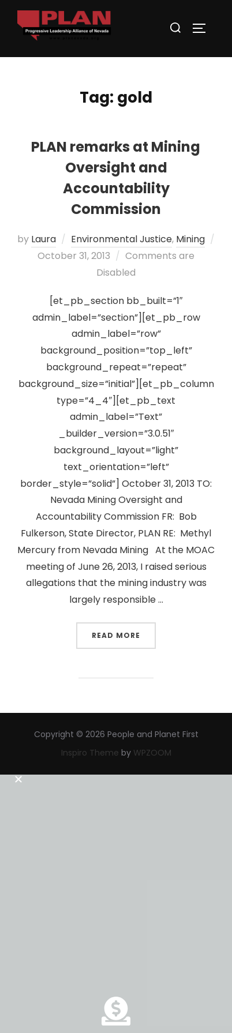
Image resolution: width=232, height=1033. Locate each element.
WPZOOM (152, 752)
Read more (124, 631)
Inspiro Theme (90, 752)
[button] (116, 776)
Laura (43, 239)
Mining (190, 239)
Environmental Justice (121, 239)
